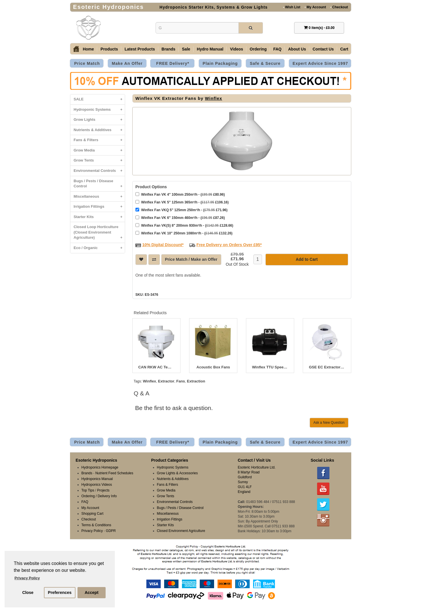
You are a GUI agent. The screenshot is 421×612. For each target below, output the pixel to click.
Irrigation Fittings (99, 207)
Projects (103, 490)
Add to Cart (307, 259)
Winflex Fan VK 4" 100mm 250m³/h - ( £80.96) (180, 194)
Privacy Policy (92, 531)
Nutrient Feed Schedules (114, 473)
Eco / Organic (99, 248)
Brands (168, 49)
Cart (344, 49)
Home (88, 49)
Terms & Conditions (96, 525)
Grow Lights (99, 120)
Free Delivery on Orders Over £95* (229, 244)
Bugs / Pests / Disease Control (99, 185)
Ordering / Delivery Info (99, 496)
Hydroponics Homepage (100, 467)
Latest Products (140, 49)
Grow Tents (99, 161)
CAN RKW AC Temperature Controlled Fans (156, 367)
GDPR (111, 531)
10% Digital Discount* (163, 244)
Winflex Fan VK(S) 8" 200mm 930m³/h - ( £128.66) (184, 225)
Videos (236, 49)
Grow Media (99, 150)
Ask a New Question (329, 423)
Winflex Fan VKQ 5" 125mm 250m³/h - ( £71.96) (181, 210)
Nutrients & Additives (99, 130)
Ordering (258, 49)
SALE (99, 99)
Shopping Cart (93, 514)
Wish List (291, 7)
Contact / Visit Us (254, 460)
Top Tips (88, 490)
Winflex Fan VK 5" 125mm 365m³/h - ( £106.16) (182, 202)
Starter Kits (99, 217)
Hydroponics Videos (97, 485)
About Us (297, 49)
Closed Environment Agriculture (181, 531)
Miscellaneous (99, 197)
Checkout (339, 7)
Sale (186, 49)
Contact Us (323, 49)
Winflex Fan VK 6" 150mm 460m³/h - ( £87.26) (180, 217)
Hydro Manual (210, 49)
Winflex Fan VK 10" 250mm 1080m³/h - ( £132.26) (183, 233)
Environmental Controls (99, 171)
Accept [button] (91, 592)
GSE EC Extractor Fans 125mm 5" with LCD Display (327, 367)
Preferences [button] (59, 592)
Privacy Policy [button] (27, 578)
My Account (315, 7)
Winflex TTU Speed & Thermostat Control (270, 367)
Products (109, 49)
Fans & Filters (99, 140)
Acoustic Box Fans (213, 367)
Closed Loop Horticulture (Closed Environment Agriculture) (99, 234)
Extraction (196, 381)
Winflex (213, 98)
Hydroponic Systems (99, 110)
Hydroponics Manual (97, 479)
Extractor (166, 381)
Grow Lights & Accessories (177, 473)
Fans (180, 381)
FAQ (277, 49)
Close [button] (27, 592)
